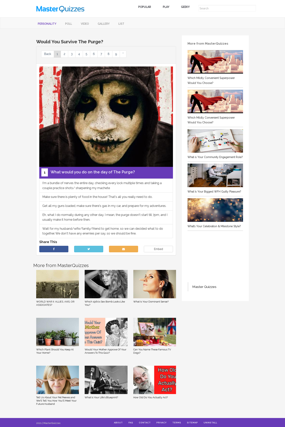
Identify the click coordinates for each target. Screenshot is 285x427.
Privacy (161, 422)
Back (47, 54)
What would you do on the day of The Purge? (88, 172)
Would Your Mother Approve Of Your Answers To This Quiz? (105, 351)
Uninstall (210, 422)
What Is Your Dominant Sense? (151, 301)
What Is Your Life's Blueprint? (101, 397)
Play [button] (167, 6)
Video (85, 23)
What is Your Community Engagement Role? (215, 157)
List (121, 23)
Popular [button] (146, 6)
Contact (145, 422)
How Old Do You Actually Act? (150, 397)
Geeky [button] (186, 6)
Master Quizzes (204, 287)
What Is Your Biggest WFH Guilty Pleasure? (214, 191)
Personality (47, 23)
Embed (158, 249)
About (118, 422)
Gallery (104, 23)
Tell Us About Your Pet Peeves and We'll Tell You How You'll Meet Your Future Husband (56, 400)
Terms (176, 422)
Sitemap (192, 422)
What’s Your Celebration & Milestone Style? (214, 226)
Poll (68, 23)
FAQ (131, 422)
